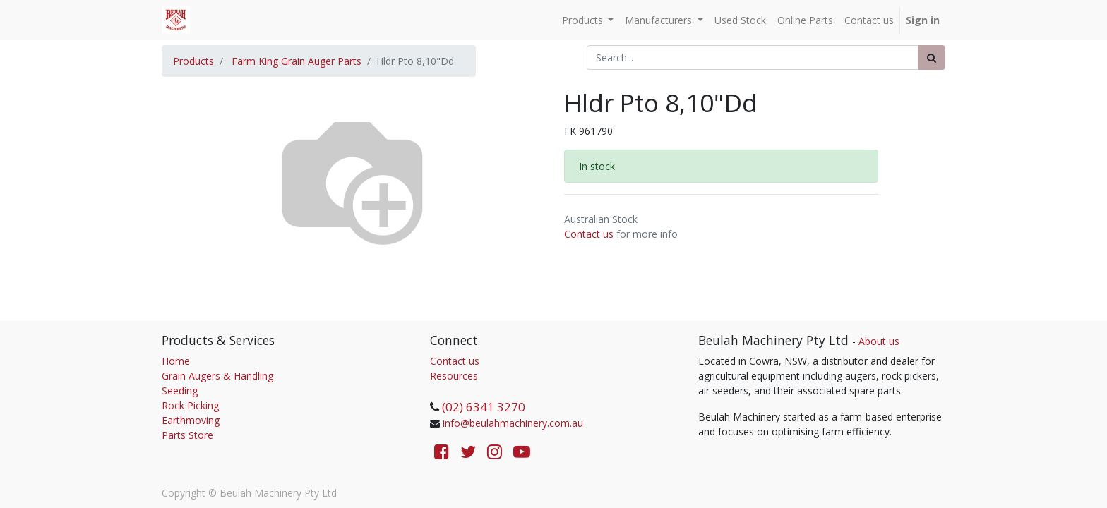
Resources (454, 375)
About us (878, 341)
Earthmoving (191, 420)
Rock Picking (190, 405)
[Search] (931, 57)
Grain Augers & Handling (217, 375)
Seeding (180, 390)
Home (176, 361)
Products (193, 61)
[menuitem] (740, 20)
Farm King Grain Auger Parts (296, 61)
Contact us (589, 234)
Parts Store (187, 435)
